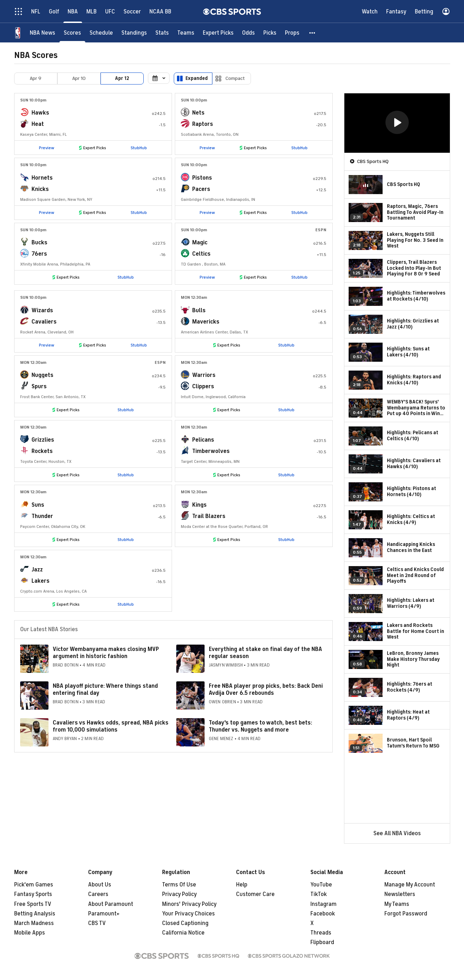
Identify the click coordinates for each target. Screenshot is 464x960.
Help (241, 884)
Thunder (42, 516)
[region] (397, 123)
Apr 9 (35, 78)
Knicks (40, 189)
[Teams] (186, 32)
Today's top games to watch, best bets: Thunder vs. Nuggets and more (260, 726)
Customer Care (255, 894)
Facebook (322, 913)
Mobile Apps (29, 932)
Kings (199, 505)
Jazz (37, 569)
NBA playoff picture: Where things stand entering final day (105, 689)
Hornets (42, 178)
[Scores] (72, 32)
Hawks (40, 113)
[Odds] (248, 32)
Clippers (203, 386)
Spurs (39, 386)
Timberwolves (211, 451)
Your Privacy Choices (188, 913)
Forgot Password (405, 913)
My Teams (396, 904)
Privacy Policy (179, 894)
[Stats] (162, 32)
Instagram (323, 904)
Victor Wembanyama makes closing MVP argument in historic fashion (106, 652)
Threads (320, 932)
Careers (98, 894)
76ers (39, 254)
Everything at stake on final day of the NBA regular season (265, 652)
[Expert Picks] (218, 32)
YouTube (321, 884)
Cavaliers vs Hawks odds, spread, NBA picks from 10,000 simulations (110, 726)
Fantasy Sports (33, 894)
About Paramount (110, 904)
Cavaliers (44, 322)
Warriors (204, 375)
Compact (235, 78)
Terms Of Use (179, 884)
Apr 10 (79, 78)
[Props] (292, 32)
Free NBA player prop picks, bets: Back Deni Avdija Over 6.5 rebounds (266, 689)
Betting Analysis (34, 913)
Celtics (201, 254)
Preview (46, 147)
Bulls (199, 310)
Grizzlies (42, 440)
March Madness (34, 923)
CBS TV (97, 923)
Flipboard (322, 942)
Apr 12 (122, 78)
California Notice (183, 932)
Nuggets (42, 375)
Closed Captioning (185, 923)
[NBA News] (42, 32)
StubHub (139, 147)
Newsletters (399, 894)
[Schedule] (101, 32)
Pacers (201, 189)
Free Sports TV (32, 904)
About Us (99, 884)
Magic (199, 242)
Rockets (42, 451)
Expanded (196, 78)
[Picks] (270, 32)
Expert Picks (94, 147)
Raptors (202, 124)
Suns (37, 505)
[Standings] (134, 32)
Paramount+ (104, 913)
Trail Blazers (208, 516)
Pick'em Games (33, 884)
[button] (312, 32)
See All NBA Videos (397, 833)
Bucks (39, 242)
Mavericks (205, 322)
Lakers (40, 581)
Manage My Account (409, 884)
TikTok (318, 894)
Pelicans (203, 440)
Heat (37, 124)
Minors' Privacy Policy (189, 904)
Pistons (202, 178)
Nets (198, 113)
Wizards (42, 310)
